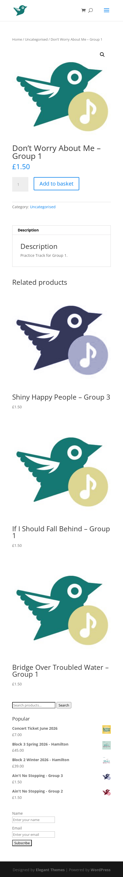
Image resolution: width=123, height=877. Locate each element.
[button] (102, 54)
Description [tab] (28, 230)
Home (17, 39)
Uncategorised (36, 39)
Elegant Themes (50, 869)
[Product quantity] (20, 184)
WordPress (101, 869)
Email (17, 828)
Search (64, 705)
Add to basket (56, 183)
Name (17, 813)
